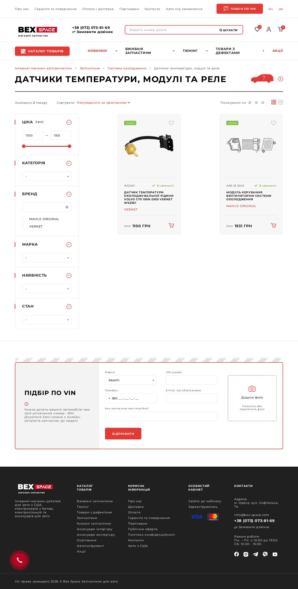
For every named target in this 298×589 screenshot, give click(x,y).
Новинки (97, 51)
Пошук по (240, 8)
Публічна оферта (143, 529)
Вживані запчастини (138, 51)
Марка (110, 372)
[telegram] (255, 554)
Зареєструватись (202, 507)
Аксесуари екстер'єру (96, 534)
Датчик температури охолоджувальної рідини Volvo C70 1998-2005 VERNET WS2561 (148, 197)
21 (249, 102)
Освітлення (87, 540)
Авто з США (138, 546)
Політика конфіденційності (151, 534)
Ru (270, 9)
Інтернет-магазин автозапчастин (43, 68)
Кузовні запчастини (94, 523)
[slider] (23, 146)
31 (256, 102)
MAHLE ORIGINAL (40, 219)
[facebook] (236, 554)
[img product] (149, 146)
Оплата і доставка (98, 9)
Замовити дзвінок (92, 32)
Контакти (152, 9)
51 (262, 102)
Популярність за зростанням (102, 102)
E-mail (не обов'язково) (183, 390)
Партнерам (129, 9)
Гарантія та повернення (56, 9)
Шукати (229, 30)
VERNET (32, 226)
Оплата (134, 512)
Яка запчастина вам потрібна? (127, 408)
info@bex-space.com (251, 515)
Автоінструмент (90, 546)
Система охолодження (127, 68)
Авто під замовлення (184, 9)
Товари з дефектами (228, 51)
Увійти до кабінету (204, 501)
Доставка (136, 507)
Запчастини (90, 68)
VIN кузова (174, 372)
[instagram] (246, 554)
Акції (277, 51)
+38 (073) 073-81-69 (91, 28)
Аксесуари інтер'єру (94, 529)
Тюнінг (190, 51)
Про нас (22, 9)
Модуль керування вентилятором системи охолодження (248, 196)
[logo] (38, 29)
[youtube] (275, 554)
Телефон (111, 390)
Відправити (123, 433)
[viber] (265, 554)
